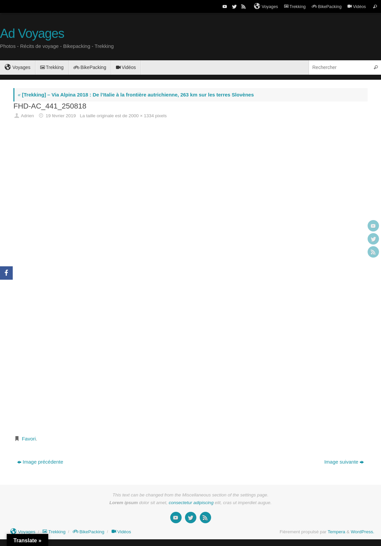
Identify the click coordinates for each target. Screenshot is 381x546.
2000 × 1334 (141, 115)
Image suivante (344, 462)
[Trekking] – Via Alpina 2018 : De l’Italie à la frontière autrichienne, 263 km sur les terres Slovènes (136, 94)
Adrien (27, 115)
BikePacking (326, 6)
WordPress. (362, 531)
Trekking (295, 6)
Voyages (266, 6)
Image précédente (40, 462)
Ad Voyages (32, 34)
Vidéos (356, 6)
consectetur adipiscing (191, 502)
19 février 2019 (61, 115)
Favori (29, 438)
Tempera (336, 531)
